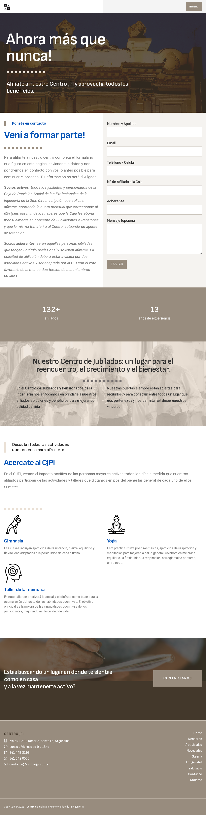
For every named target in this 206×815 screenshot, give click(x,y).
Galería (197, 757)
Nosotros (195, 739)
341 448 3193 (19, 753)
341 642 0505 (19, 759)
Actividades (193, 745)
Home (197, 733)
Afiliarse (196, 780)
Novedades (194, 751)
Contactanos (177, 678)
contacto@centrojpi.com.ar (29, 764)
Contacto (195, 774)
